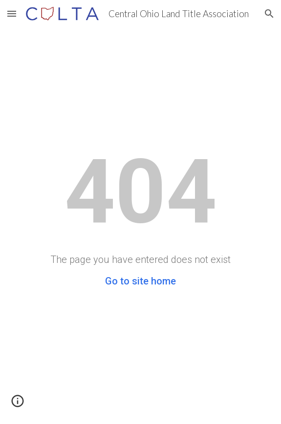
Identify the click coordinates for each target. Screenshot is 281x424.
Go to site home (140, 281)
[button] (11, 13)
